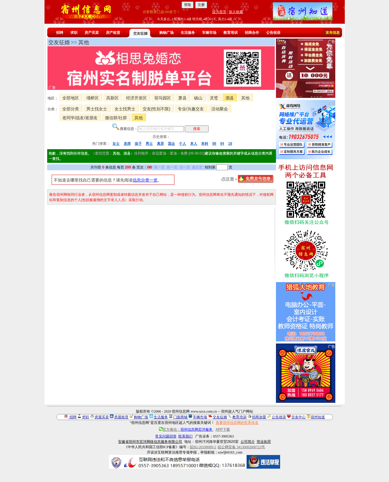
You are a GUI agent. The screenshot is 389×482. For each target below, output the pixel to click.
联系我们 (185, 436)
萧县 (182, 98)
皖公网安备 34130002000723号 (241, 447)
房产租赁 (113, 33)
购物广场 (166, 33)
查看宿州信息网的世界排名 (237, 423)
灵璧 (214, 98)
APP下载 (223, 429)
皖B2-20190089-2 (203, 447)
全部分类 (70, 108)
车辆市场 (209, 33)
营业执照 (264, 442)
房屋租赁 (121, 417)
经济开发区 (136, 98)
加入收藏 (236, 12)
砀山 (198, 98)
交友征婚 (140, 33)
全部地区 (70, 98)
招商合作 (252, 33)
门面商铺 (180, 417)
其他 (245, 98)
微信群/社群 (116, 117)
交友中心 (298, 417)
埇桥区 (92, 98)
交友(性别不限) (156, 108)
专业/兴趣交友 (191, 108)
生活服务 (188, 33)
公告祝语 (273, 33)
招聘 (59, 33)
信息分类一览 (145, 180)
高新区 (112, 98)
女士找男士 (125, 108)
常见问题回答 (166, 436)
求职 (73, 33)
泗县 (230, 98)
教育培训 (230, 33)
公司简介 (248, 442)
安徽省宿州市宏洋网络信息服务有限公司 (150, 442)
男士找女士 (96, 108)
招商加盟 (259, 417)
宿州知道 (318, 417)
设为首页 (219, 12)
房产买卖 (92, 33)
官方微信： (186, 429)
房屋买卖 (102, 417)
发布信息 (333, 33)
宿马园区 (162, 98)
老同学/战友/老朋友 (80, 117)
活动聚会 (219, 108)
